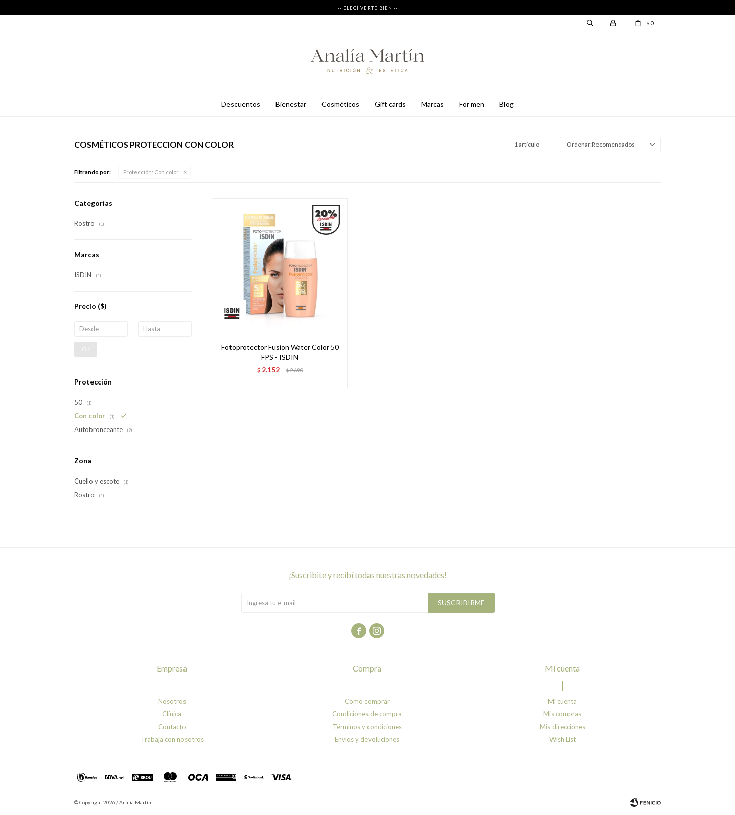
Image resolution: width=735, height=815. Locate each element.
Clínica (171, 714)
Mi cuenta (562, 701)
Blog (506, 104)
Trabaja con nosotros (172, 739)
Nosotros (172, 701)
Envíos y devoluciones (367, 739)
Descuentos (240, 104)
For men (471, 104)
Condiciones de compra (367, 714)
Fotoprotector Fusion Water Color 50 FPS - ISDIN (280, 352)
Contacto (172, 727)
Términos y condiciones (367, 727)
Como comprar (367, 701)
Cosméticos (340, 104)
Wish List (562, 739)
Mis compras (562, 714)
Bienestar (290, 104)
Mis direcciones (562, 727)
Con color (151, 172)
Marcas (432, 104)
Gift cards (390, 104)
